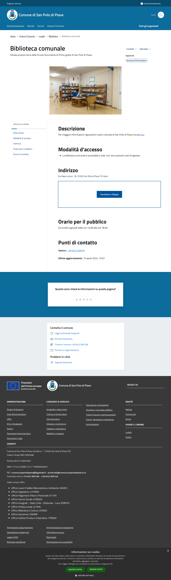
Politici (10, 428)
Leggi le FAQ (12, 537)
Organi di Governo (15, 409)
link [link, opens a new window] (111, 564)
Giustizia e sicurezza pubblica (99, 409)
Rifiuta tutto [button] (96, 569)
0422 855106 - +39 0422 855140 (42, 476)
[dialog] (85, 564)
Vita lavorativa (53, 419)
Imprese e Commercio (56, 424)
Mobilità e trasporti (55, 433)
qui (142, 134)
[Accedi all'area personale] (150, 3)
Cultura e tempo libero (56, 414)
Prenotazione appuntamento (20, 527)
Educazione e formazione (97, 405)
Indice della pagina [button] (21, 124)
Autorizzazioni (92, 424)
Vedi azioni (146, 49)
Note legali (51, 537)
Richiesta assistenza (16, 542)
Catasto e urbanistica (56, 428)
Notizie (129, 409)
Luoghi (42, 36)
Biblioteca (53, 36)
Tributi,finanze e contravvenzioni (101, 414)
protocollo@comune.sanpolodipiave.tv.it (67, 472)
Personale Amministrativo (19, 433)
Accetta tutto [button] (75, 569)
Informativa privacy (55, 532)
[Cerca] (161, 15)
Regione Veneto (14, 3)
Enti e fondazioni (14, 424)
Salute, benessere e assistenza (100, 419)
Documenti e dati (14, 438)
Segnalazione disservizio (18, 532)
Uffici (9, 419)
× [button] (168, 551)
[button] (85, 575)
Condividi (132, 49)
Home (12, 36)
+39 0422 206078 (76, 250)
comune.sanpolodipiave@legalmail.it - (29, 472)
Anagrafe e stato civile (56, 409)
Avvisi (128, 419)
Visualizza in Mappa (109, 194)
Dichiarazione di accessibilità (59, 542)
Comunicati (131, 414)
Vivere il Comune (27, 36)
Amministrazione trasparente (59, 527)
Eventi (128, 437)
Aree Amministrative (16, 414)
